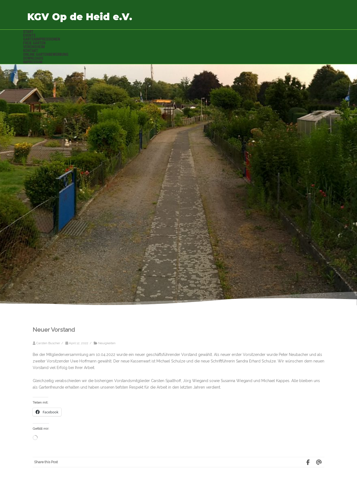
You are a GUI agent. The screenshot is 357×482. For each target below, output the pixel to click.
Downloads (33, 58)
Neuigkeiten (107, 343)
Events (29, 35)
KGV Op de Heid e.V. (79, 17)
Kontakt (30, 50)
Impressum (33, 62)
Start (28, 31)
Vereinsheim (34, 47)
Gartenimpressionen (41, 39)
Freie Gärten (34, 43)
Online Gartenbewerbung (45, 54)
